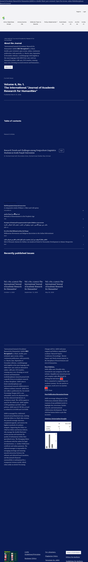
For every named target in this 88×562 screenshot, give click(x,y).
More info (8, 67)
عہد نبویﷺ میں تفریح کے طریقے (12, 214)
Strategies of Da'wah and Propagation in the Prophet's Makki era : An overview (24, 222)
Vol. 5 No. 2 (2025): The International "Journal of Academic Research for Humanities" (54, 285)
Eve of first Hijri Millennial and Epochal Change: (16, 231)
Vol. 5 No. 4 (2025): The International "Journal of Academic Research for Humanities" (13, 285)
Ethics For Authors (73, 557)
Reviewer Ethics (30, 558)
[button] (51, 22)
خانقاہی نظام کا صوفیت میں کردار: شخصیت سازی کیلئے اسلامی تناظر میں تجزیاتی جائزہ (25, 239)
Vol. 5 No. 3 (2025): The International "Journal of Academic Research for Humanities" (34, 285)
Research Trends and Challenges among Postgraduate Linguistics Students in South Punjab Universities (30, 151)
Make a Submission (73, 552)
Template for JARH (52, 560)
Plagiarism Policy (51, 556)
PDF (61, 150)
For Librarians (50, 552)
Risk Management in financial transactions (15, 206)
